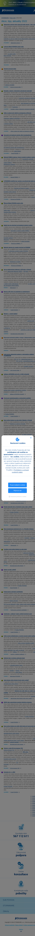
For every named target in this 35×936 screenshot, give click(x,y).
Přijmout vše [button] (17, 490)
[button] (17, 496)
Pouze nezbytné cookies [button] (17, 485)
